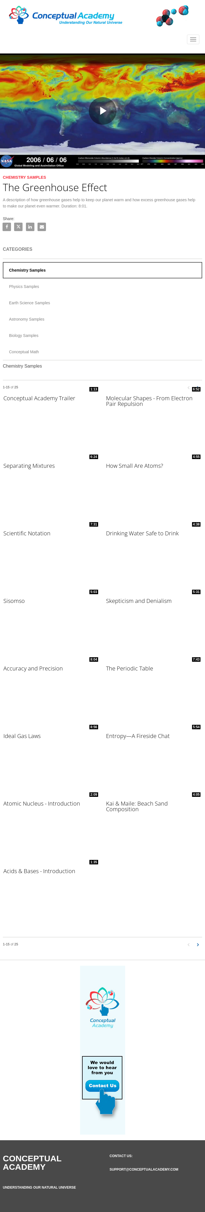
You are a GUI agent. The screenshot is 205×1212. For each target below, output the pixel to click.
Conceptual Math (24, 352)
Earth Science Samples (29, 303)
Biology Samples (23, 335)
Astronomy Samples (26, 319)
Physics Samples (24, 286)
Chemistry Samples (27, 270)
